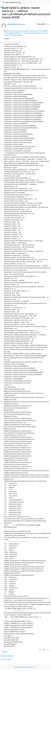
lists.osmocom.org (13, 2)
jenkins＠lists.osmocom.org (16, 24)
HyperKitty (25, 667)
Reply (4, 652)
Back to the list (6, 659)
